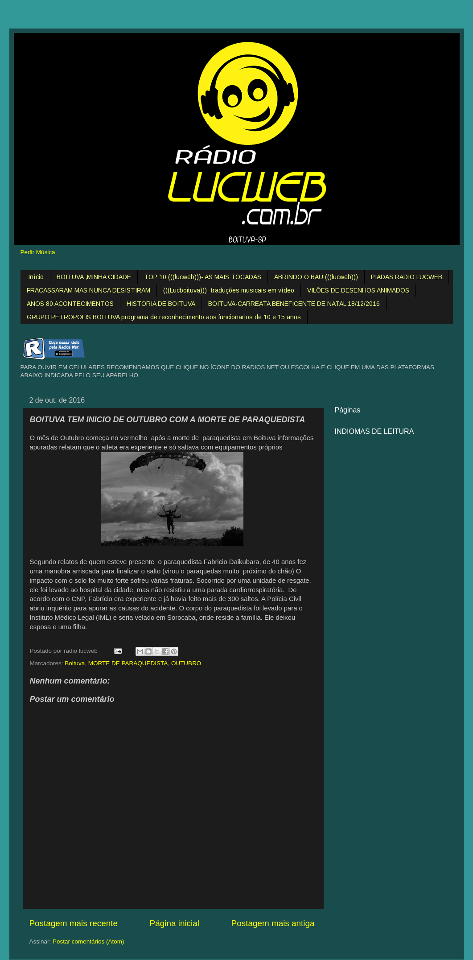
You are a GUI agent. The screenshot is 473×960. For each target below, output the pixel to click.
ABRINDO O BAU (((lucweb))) (316, 276)
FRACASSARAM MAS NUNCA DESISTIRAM (88, 290)
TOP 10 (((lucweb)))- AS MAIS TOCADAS (202, 276)
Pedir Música (38, 252)
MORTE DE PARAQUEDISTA (128, 663)
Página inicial (174, 923)
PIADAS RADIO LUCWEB (406, 276)
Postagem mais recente (73, 923)
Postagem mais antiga (273, 923)
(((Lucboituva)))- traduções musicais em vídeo (228, 290)
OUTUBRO (186, 663)
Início (36, 276)
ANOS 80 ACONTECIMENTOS (70, 303)
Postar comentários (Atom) (88, 941)
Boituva (75, 663)
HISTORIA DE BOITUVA (161, 303)
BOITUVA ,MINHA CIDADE (94, 276)
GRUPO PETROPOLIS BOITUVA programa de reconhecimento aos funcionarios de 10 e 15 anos (164, 317)
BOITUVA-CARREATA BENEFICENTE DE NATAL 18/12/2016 (294, 303)
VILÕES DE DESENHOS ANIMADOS (358, 290)
